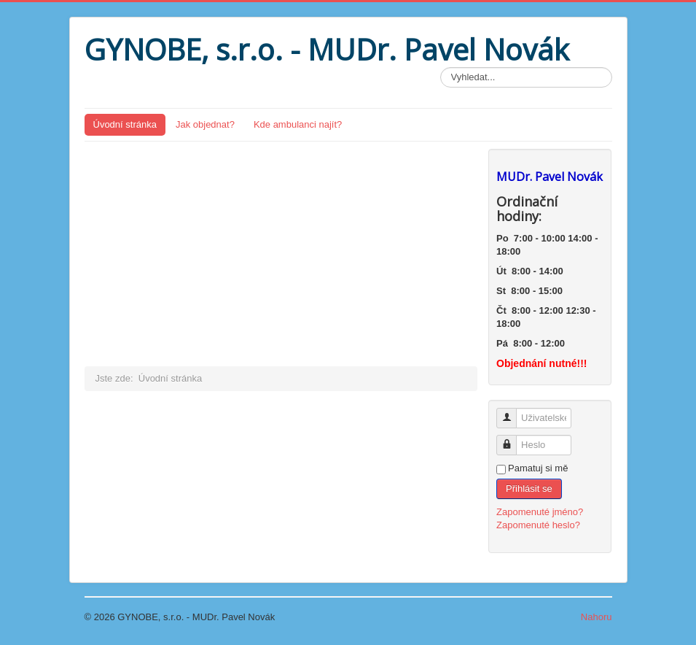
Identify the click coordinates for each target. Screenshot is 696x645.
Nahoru (596, 616)
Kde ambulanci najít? (298, 124)
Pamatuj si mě (538, 468)
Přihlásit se (529, 488)
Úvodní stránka (125, 124)
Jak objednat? (205, 124)
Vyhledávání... (440, 67)
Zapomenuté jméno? (539, 511)
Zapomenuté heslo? (538, 525)
